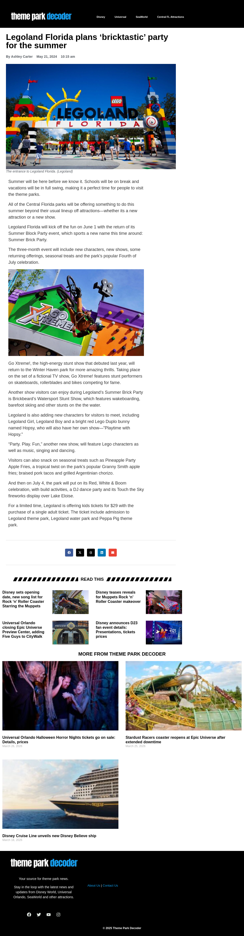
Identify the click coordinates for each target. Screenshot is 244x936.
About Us (93, 885)
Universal (120, 16)
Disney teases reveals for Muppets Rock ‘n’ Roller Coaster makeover (118, 596)
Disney (101, 16)
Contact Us (110, 885)
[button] (69, 553)
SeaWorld (142, 16)
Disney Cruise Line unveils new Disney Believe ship (49, 836)
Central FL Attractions (170, 16)
